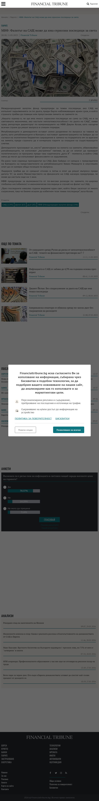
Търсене (92, 4)
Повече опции (25, 430)
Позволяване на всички (69, 430)
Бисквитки (62, 418)
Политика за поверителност (33, 418)
